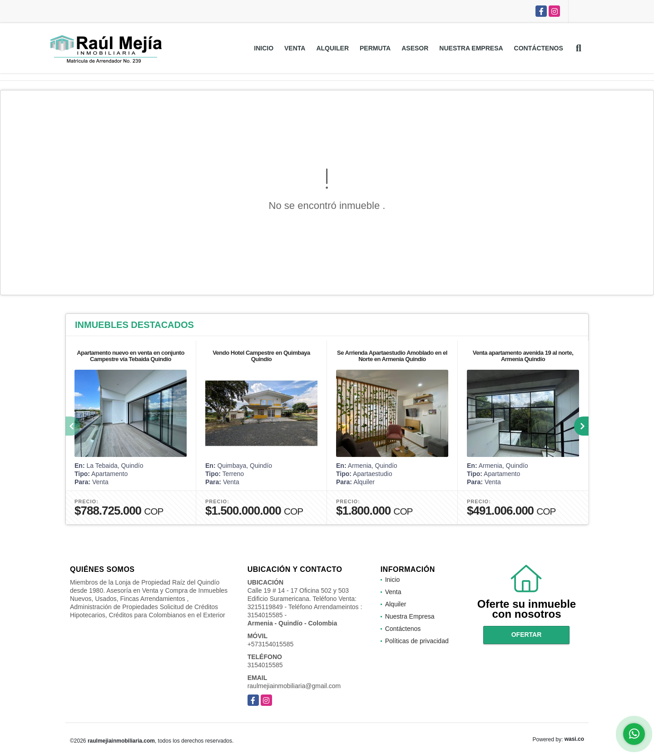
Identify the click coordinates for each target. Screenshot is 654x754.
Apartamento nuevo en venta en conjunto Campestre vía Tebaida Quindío (130, 355)
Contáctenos (538, 48)
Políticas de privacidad (417, 641)
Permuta (375, 48)
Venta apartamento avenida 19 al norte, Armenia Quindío (523, 355)
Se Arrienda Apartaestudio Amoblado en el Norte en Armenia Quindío (392, 355)
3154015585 (265, 665)
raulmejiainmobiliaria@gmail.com (294, 686)
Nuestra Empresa (471, 48)
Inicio (263, 48)
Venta (294, 48)
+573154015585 (271, 644)
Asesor (414, 48)
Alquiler (332, 48)
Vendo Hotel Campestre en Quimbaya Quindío (261, 355)
